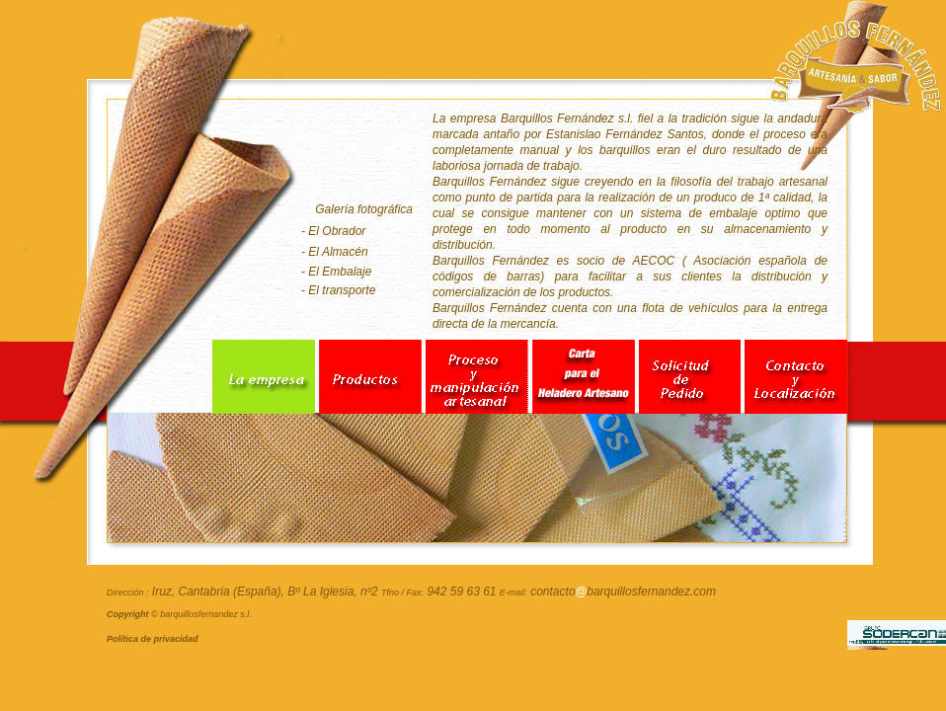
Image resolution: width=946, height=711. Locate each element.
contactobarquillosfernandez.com (623, 591)
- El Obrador (333, 231)
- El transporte (338, 290)
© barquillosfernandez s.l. (179, 614)
